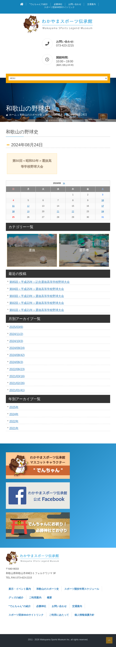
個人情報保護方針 (84, 614)
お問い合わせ (74, 4)
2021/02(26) (17, 383)
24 (102, 211)
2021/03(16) (17, 376)
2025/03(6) (16, 326)
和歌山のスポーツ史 (31, 114)
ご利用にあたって (59, 614)
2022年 (14, 421)
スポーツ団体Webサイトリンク (59, 7)
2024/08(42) (17, 355)
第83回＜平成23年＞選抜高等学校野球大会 (36, 296)
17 (102, 206)
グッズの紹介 (16, 597)
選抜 (32, 250)
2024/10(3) (16, 341)
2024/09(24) (17, 347)
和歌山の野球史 (54, 114)
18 (13, 211)
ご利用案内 (35, 597)
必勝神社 (58, 4)
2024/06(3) (16, 362)
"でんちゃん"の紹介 (38, 4)
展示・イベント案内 (20, 588)
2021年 (14, 428)
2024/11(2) (16, 334)
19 (28, 211)
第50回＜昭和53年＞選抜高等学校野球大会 (32, 163)
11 (13, 206)
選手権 (84, 250)
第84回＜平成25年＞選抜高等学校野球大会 (36, 288)
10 (102, 200)
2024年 (14, 414)
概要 (49, 597)
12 (28, 206)
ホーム (13, 114)
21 (58, 211)
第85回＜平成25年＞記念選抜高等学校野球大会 (39, 281)
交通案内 (91, 4)
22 (73, 211)
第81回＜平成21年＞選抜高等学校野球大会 (36, 309)
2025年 (14, 407)
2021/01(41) (17, 390)
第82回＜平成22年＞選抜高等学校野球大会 (36, 302)
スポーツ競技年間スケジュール (81, 588)
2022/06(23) (17, 369)
